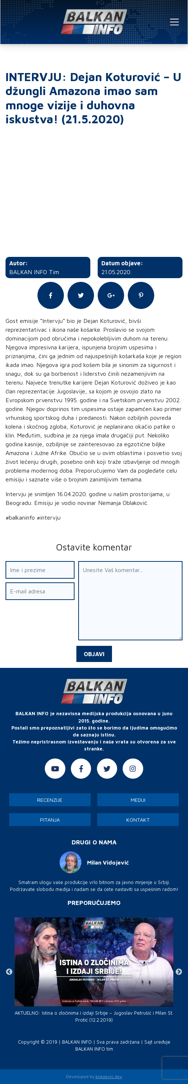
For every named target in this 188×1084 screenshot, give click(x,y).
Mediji (138, 800)
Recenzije (49, 800)
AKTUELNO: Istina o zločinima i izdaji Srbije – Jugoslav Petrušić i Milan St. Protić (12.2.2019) (94, 1016)
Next (178, 972)
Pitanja (50, 819)
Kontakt (138, 819)
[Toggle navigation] (174, 22)
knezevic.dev (108, 1076)
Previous (9, 972)
